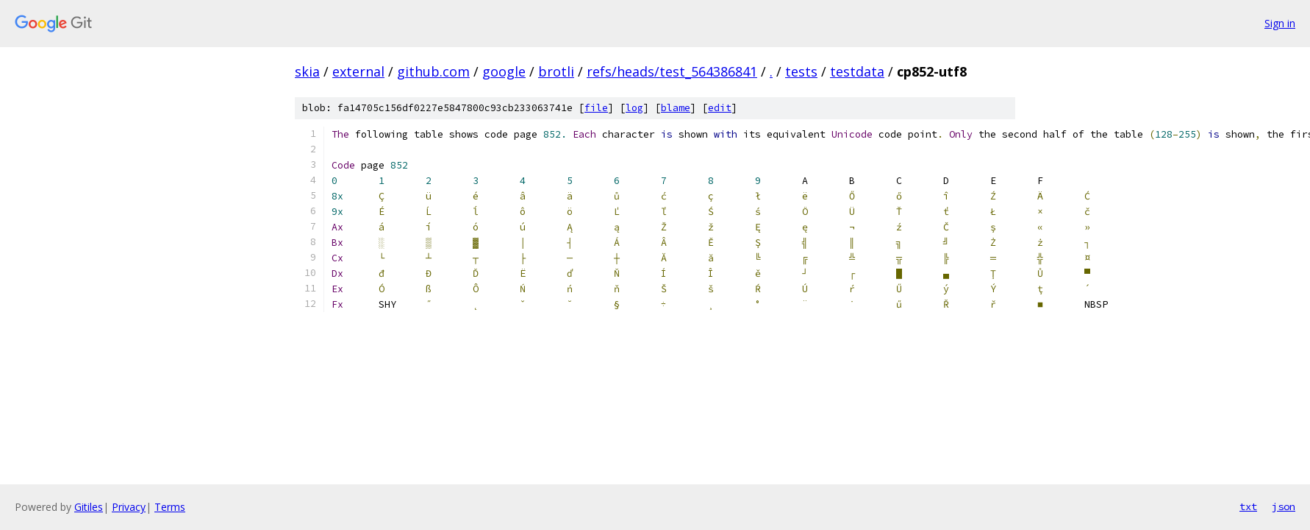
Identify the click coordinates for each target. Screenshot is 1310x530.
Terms (169, 507)
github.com (433, 71)
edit (719, 108)
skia (307, 71)
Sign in (1279, 23)
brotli (556, 71)
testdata (857, 71)
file (596, 108)
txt (1248, 506)
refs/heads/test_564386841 (672, 71)
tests (801, 71)
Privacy (129, 507)
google (504, 71)
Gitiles (88, 507)
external (358, 71)
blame (675, 108)
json (1283, 506)
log (634, 108)
